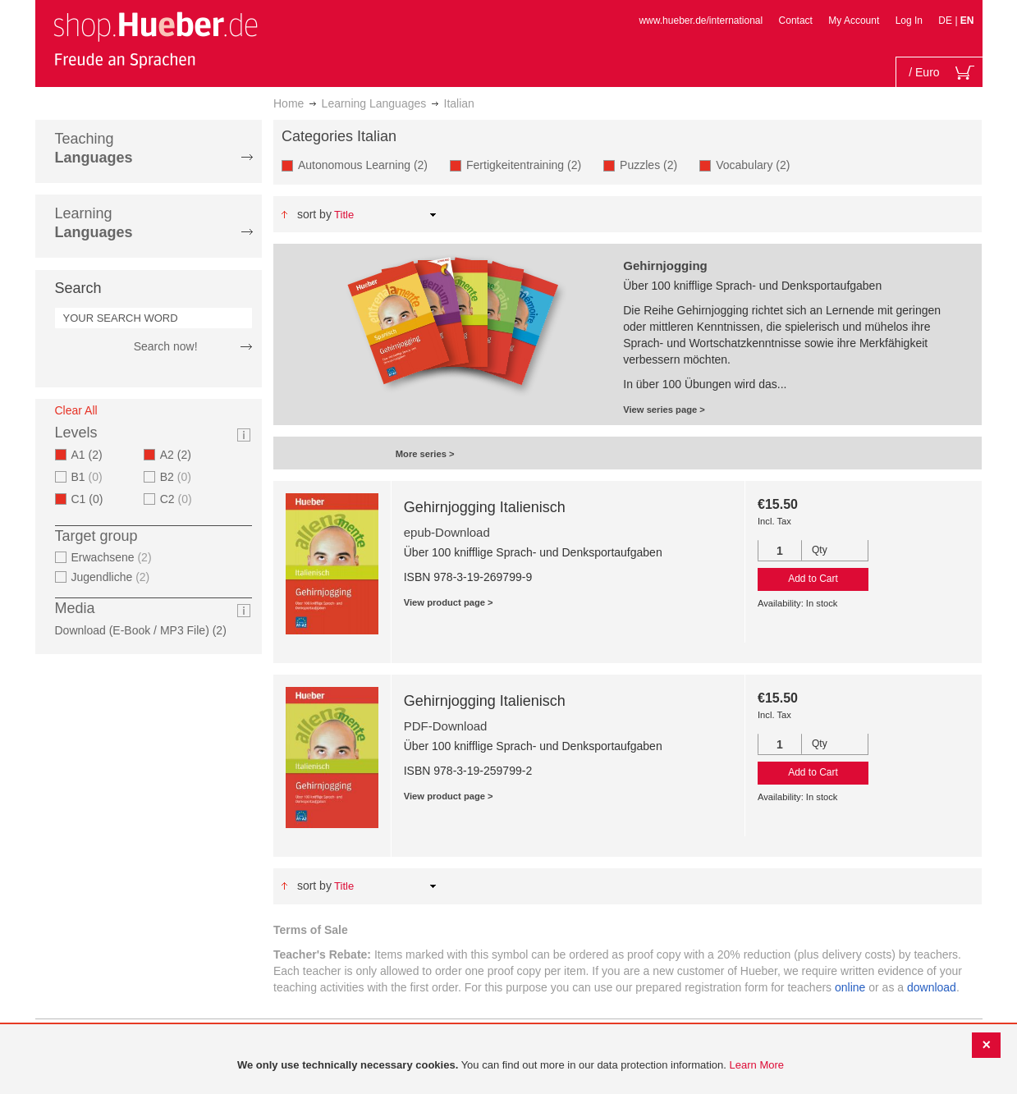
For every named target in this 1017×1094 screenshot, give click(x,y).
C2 (178, 499)
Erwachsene (113, 557)
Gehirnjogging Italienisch (485, 507)
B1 (89, 476)
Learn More (757, 1065)
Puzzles (653, 165)
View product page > (448, 602)
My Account (853, 20)
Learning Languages (374, 103)
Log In (909, 20)
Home (288, 103)
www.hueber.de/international (701, 20)
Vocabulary (757, 165)
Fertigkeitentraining (528, 165)
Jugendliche (112, 577)
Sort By (314, 214)
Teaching (94, 148)
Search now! (166, 346)
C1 (92, 499)
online (850, 987)
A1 (91, 454)
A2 (180, 454)
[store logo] (155, 39)
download (931, 987)
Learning (94, 222)
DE (946, 20)
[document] (511, 1065)
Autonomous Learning (367, 165)
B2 (177, 476)
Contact (796, 20)
